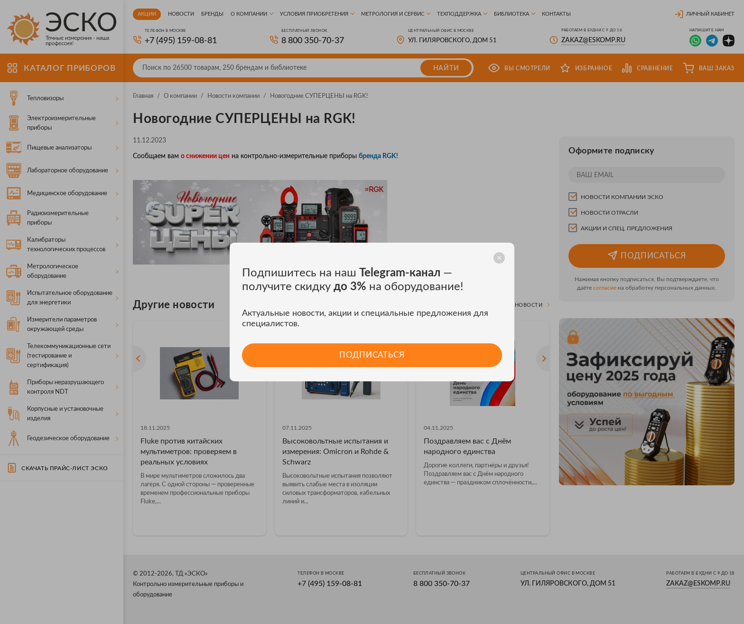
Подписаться (371, 355)
